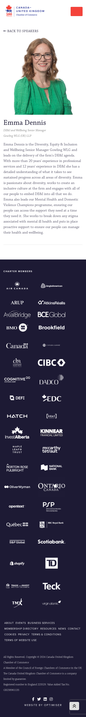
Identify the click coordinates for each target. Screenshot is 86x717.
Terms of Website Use (20, 640)
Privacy (24, 634)
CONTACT (74, 629)
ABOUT (9, 623)
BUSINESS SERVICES (41, 623)
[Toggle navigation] (77, 11)
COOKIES (10, 634)
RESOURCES (48, 629)
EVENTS (21, 623)
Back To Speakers (21, 31)
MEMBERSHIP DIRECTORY (21, 629)
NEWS (62, 629)
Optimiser (53, 705)
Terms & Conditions (46, 634)
